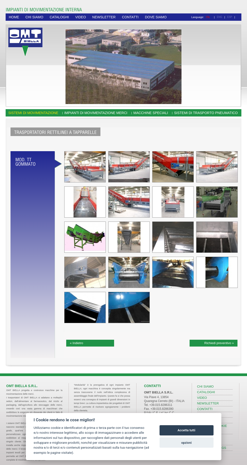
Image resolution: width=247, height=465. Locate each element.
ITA (208, 17)
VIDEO (80, 17)
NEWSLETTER (104, 17)
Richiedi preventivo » (219, 343)
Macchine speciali (150, 113)
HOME (14, 17)
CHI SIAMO (34, 17)
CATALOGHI (59, 17)
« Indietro (76, 343)
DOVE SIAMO (156, 17)
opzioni (186, 442)
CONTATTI (130, 17)
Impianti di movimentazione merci (95, 113)
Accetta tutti (186, 430)
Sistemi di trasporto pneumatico (205, 113)
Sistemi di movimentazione (33, 113)
